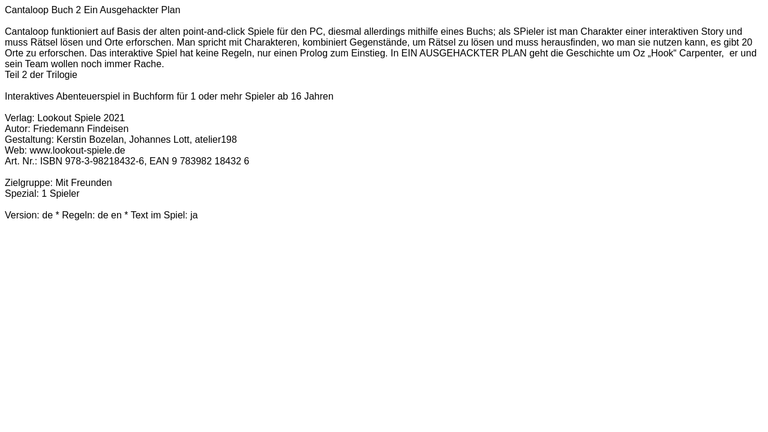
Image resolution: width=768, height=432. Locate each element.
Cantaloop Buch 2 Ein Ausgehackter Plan (93, 10)
